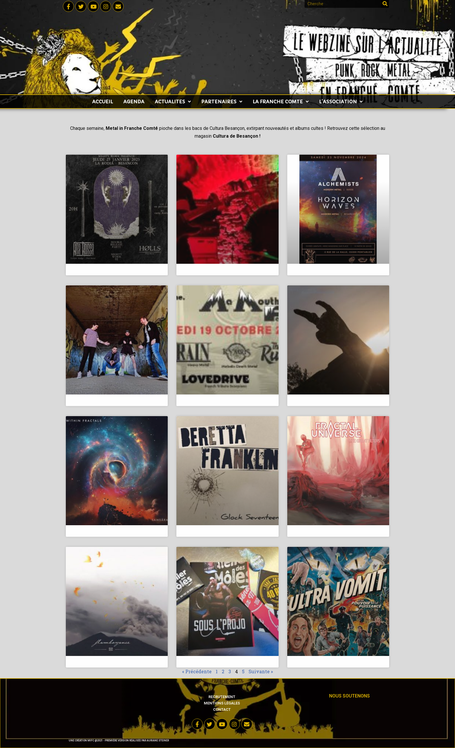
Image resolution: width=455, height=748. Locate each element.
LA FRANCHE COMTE (281, 101)
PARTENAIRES (221, 101)
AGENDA (133, 101)
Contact (222, 709)
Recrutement (221, 697)
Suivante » (261, 671)
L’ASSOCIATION (341, 101)
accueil (102, 101)
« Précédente (197, 671)
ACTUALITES (173, 101)
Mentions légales (222, 703)
